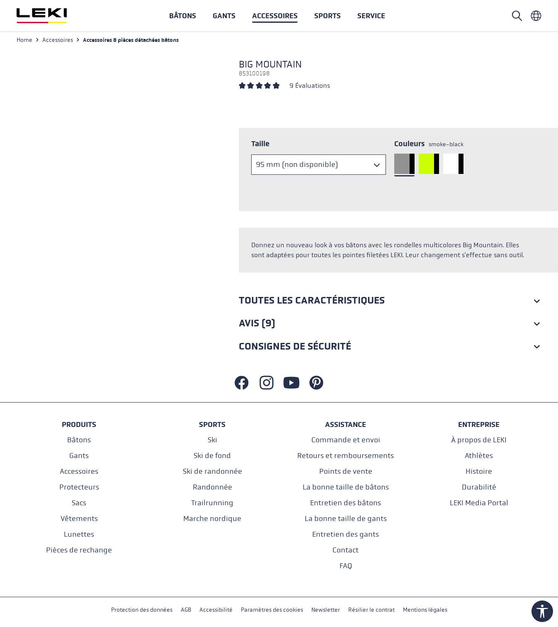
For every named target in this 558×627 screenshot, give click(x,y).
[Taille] (318, 164)
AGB (186, 609)
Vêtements (79, 518)
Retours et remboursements (345, 455)
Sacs (79, 503)
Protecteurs (79, 487)
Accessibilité (216, 609)
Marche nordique (212, 518)
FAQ (346, 566)
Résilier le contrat (371, 609)
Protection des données (141, 609)
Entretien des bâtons (345, 503)
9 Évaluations (309, 85)
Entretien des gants (345, 534)
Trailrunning (212, 503)
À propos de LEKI (479, 440)
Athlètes (479, 455)
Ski (212, 440)
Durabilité (479, 487)
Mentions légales (425, 609)
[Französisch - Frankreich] (536, 15)
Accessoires (79, 471)
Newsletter (325, 609)
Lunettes (79, 534)
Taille (260, 143)
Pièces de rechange (79, 550)
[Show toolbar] (542, 611)
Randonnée (212, 487)
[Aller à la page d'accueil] (51, 15)
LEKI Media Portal (479, 503)
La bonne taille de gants (346, 518)
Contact (345, 550)
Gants (79, 455)
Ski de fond (212, 455)
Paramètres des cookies (272, 609)
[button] (327, 16)
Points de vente (345, 471)
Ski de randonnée (212, 471)
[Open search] (517, 15)
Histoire (479, 471)
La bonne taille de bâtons (346, 487)
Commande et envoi (345, 440)
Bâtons (79, 440)
